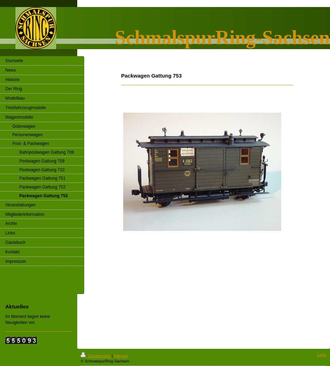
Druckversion (96, 356)
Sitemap (121, 356)
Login (321, 355)
